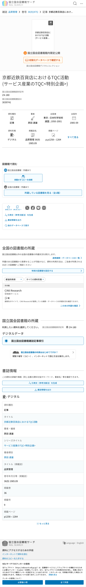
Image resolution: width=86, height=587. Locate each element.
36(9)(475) (33, 11)
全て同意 (64, 582)
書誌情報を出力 (13, 220)
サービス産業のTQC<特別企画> (19, 445)
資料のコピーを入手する (13, 558)
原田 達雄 (8, 457)
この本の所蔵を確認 (70, 305)
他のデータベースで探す (17, 225)
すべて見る (72, 137)
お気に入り (8, 208)
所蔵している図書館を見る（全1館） (43, 192)
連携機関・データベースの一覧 (67, 258)
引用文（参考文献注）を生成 (19, 214)
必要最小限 (23, 582)
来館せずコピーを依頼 (23, 178)
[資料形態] (35, 279)
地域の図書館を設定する (57, 270)
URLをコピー (17, 208)
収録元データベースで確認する (42, 60)
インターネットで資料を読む (15, 554)
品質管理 (12, 11)
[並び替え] (14, 279)
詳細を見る (53, 574)
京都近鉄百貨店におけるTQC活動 (20, 421)
